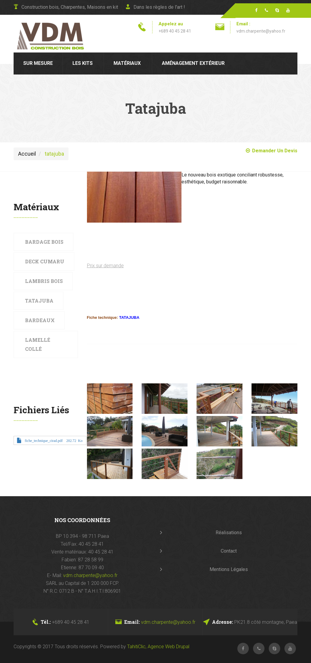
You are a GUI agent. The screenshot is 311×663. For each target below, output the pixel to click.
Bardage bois (44, 242)
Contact (229, 551)
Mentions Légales (229, 569)
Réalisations (229, 532)
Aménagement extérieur (193, 63)
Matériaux (127, 63)
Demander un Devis (271, 151)
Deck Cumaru (44, 261)
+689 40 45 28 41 (175, 31)
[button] (134, 197)
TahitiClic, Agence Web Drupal (158, 646)
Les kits (82, 63)
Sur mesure (38, 63)
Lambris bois (44, 281)
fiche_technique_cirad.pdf (44, 440)
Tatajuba (39, 300)
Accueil (27, 154)
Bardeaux (40, 320)
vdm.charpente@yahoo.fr (260, 31)
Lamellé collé (37, 344)
